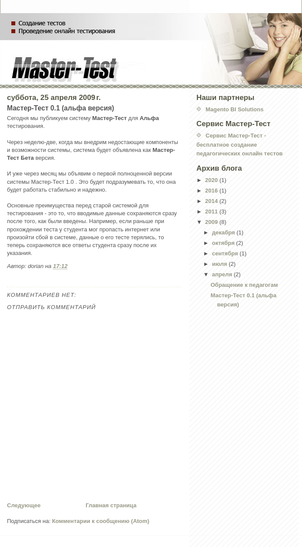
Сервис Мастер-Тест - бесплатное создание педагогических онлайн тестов (239, 144)
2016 (212, 190)
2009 (212, 222)
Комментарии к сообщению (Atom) (100, 521)
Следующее (24, 505)
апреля (223, 274)
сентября (226, 253)
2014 (212, 201)
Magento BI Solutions (235, 109)
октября (224, 243)
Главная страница (111, 505)
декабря (224, 232)
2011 (212, 211)
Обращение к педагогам (244, 285)
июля (220, 264)
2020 (212, 180)
